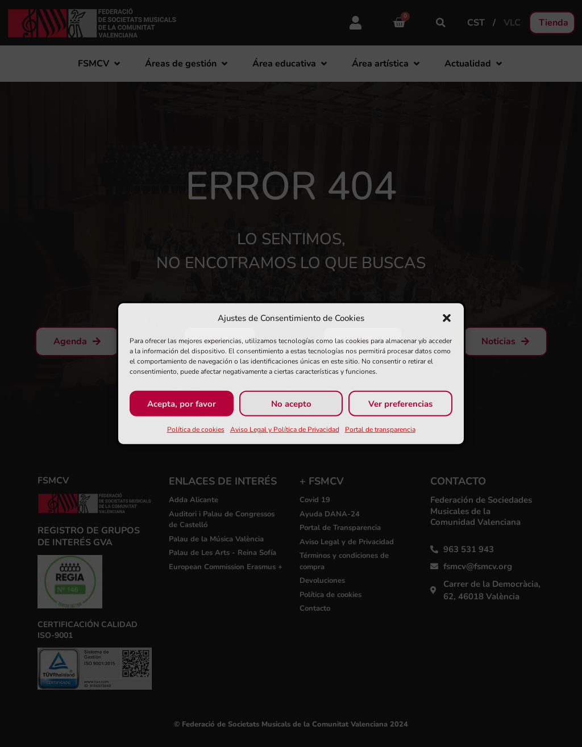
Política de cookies (196, 429)
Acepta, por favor (181, 403)
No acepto (291, 403)
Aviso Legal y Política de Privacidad (284, 429)
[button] (446, 318)
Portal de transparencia (380, 429)
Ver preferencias (400, 403)
